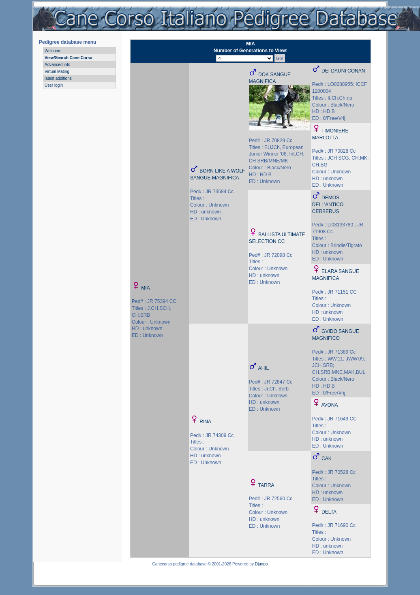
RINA (205, 421)
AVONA (329, 405)
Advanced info (57, 64)
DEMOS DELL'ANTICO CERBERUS (328, 204)
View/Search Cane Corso (68, 57)
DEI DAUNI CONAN (343, 71)
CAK (326, 458)
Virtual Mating (57, 71)
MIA (145, 288)
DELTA (328, 512)
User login (54, 85)
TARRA (266, 485)
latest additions (58, 78)
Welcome (53, 51)
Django (261, 564)
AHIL (263, 368)
